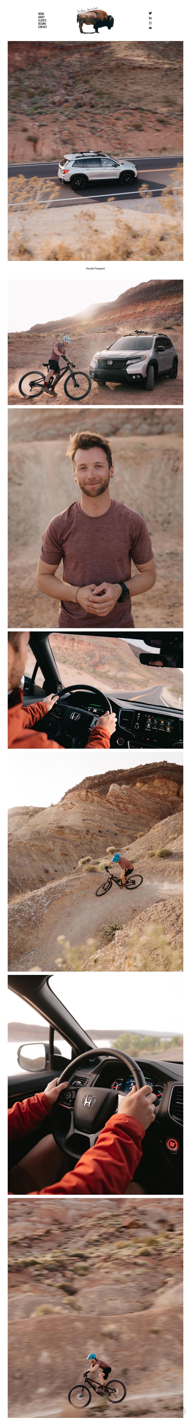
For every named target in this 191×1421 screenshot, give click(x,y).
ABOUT (41, 17)
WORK (41, 14)
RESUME (42, 23)
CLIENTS (42, 20)
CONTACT (42, 27)
